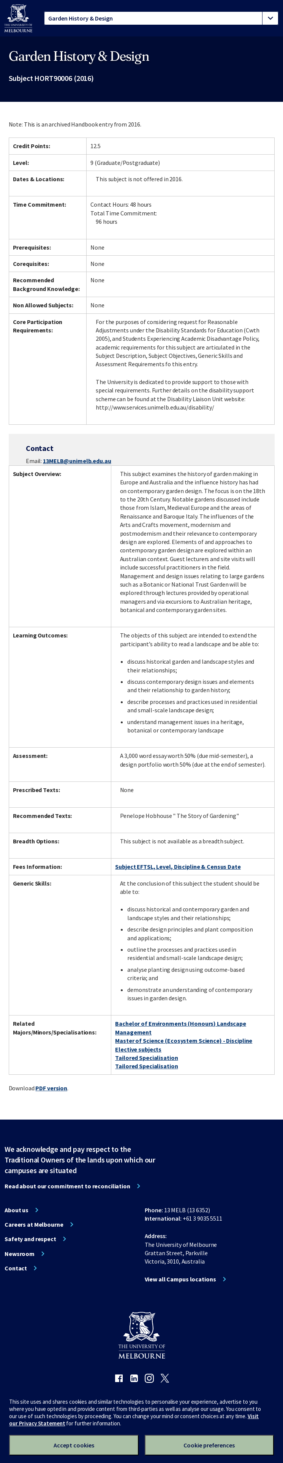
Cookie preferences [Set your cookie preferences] (209, 1445)
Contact (16, 1268)
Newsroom (20, 1253)
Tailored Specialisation (146, 1057)
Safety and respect (30, 1239)
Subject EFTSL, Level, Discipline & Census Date (177, 866)
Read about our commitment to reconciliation (67, 1186)
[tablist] (161, 18)
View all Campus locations (180, 1279)
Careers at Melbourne (34, 1224)
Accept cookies (74, 1445)
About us (16, 1210)
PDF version (51, 1088)
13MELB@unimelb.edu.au (77, 461)
